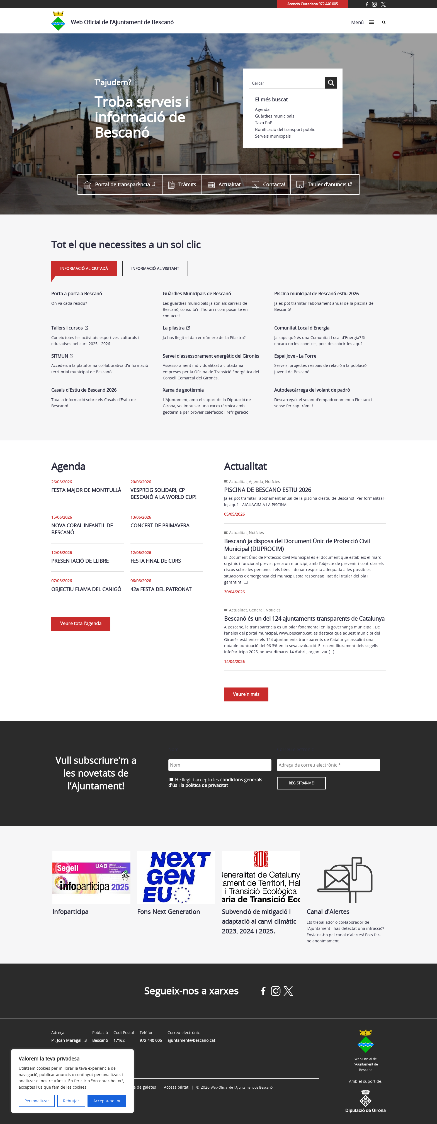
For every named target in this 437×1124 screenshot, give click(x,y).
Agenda (262, 109)
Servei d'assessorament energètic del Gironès (211, 356)
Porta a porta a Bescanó (76, 294)
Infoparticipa (91, 883)
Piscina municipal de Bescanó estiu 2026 (316, 294)
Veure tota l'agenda (80, 623)
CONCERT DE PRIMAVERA (159, 525)
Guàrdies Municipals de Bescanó (197, 294)
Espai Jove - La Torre (295, 356)
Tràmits (182, 185)
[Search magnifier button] (331, 83)
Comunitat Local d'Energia (301, 328)
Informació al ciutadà (84, 268)
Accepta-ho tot (106, 1100)
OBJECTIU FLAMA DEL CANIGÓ (86, 589)
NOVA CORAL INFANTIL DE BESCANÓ (82, 529)
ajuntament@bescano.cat (191, 1040)
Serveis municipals (273, 136)
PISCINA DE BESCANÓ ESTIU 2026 (267, 490)
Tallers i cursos (67, 328)
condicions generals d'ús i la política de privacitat (215, 782)
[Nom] (219, 765)
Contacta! (268, 185)
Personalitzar (37, 1100)
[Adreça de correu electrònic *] (328, 765)
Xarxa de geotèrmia (183, 390)
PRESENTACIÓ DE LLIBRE (80, 560)
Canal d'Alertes (346, 883)
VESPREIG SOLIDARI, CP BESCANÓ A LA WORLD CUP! (163, 493)
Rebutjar (71, 1100)
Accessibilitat (176, 1087)
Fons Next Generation (176, 883)
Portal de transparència (116, 184)
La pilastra (173, 328)
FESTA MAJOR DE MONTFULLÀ (86, 490)
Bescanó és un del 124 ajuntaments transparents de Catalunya (304, 618)
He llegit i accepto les (215, 782)
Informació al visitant (155, 268)
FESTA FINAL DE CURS (155, 560)
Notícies (272, 481)
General (256, 610)
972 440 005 (151, 1040)
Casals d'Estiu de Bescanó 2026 (83, 390)
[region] (72, 1081)
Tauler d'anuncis (321, 185)
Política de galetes (139, 1087)
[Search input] (287, 83)
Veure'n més (246, 694)
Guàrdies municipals (274, 116)
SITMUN (59, 356)
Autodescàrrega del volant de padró (312, 390)
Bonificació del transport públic (285, 129)
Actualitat (224, 185)
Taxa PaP (263, 122)
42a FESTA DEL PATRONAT (160, 589)
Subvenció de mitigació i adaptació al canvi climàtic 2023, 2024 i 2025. (261, 893)
